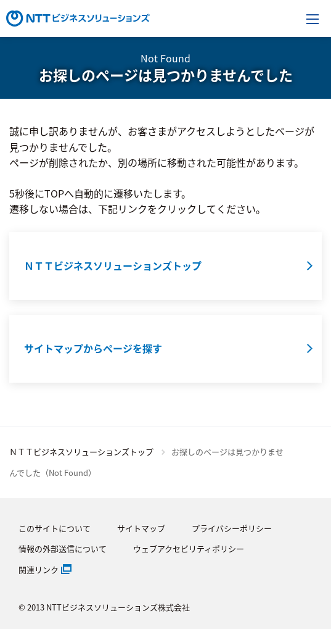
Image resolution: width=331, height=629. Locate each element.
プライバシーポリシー (232, 528)
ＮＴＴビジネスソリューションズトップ (81, 451)
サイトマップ (141, 528)
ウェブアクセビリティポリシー (188, 548)
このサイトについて (54, 528)
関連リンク (38, 569)
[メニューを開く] (312, 18)
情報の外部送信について (62, 548)
